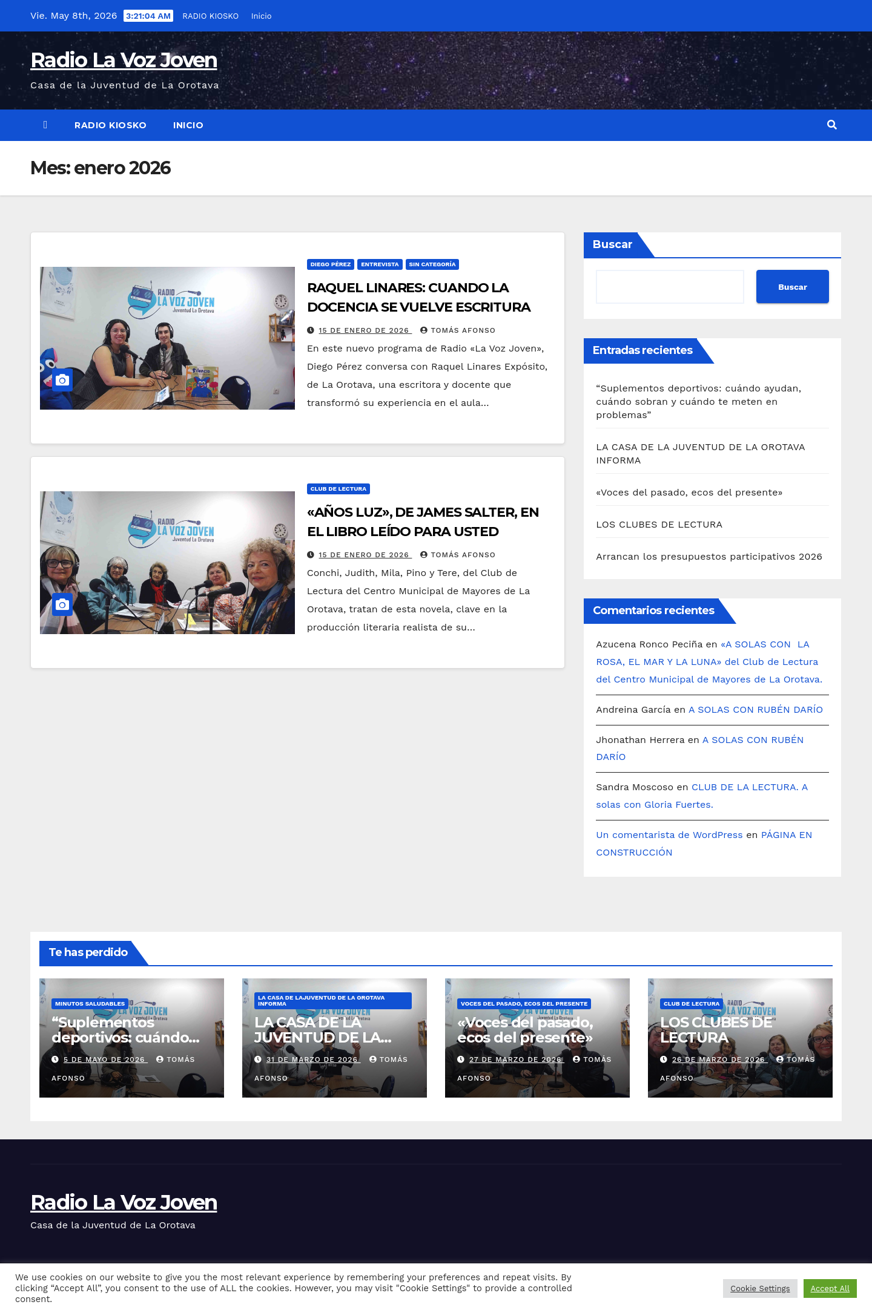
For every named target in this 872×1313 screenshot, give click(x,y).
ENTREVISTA (379, 264)
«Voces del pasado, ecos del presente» (689, 492)
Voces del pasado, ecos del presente (524, 1003)
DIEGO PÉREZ (331, 264)
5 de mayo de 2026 (106, 1059)
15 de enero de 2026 (365, 330)
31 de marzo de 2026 (313, 1059)
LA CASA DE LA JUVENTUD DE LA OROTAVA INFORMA (326, 1037)
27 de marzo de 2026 (516, 1059)
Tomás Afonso (457, 330)
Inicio (261, 16)
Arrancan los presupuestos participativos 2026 (709, 556)
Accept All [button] (830, 1288)
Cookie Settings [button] (760, 1288)
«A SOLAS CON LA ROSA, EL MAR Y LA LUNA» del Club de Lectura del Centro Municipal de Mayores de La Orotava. (709, 661)
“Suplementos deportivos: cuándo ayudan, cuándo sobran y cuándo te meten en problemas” (698, 401)
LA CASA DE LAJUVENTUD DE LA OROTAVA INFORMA (321, 1000)
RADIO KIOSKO (210, 16)
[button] (832, 125)
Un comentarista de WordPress (669, 834)
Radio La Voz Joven (123, 60)
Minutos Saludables (90, 1003)
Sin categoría (432, 264)
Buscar (613, 244)
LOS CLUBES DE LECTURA (659, 524)
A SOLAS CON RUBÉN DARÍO (756, 709)
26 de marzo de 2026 (720, 1059)
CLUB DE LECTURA (338, 488)
